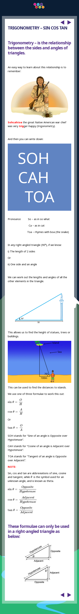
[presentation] (15, 401)
